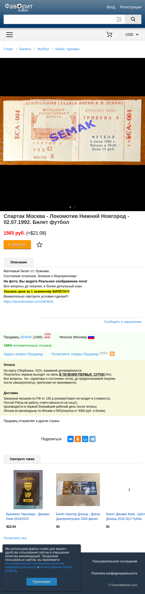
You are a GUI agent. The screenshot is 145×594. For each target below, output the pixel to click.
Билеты (25, 49)
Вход (111, 7)
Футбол (43, 49)
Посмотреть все (15, 538)
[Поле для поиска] (72, 19)
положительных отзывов (28, 345)
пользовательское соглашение (27, 563)
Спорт (8, 49)
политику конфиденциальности (35, 565)
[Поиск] (133, 19)
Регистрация (130, 7)
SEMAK (26, 337)
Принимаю (42, 582)
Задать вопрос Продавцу (23, 354)
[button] (140, 62)
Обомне (48, 335)
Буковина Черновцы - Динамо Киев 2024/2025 (27, 516)
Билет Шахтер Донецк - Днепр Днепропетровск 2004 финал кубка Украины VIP (78, 517)
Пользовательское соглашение (114, 561)
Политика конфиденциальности (114, 573)
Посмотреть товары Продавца (79, 354)
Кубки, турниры (67, 49)
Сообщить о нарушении (122, 322)
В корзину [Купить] (17, 244)
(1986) (38, 337)
